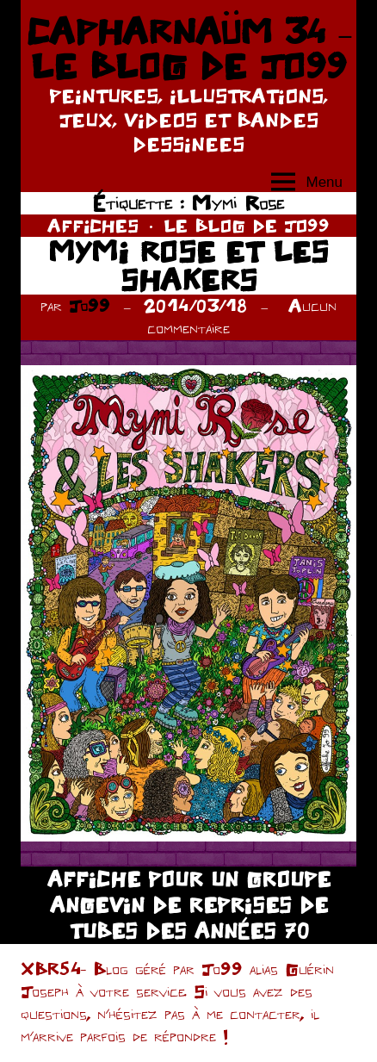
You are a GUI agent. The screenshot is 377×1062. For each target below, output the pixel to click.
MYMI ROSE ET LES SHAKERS (188, 266)
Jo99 (89, 305)
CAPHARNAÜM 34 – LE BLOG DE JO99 (188, 48)
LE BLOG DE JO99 (247, 225)
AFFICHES (93, 225)
